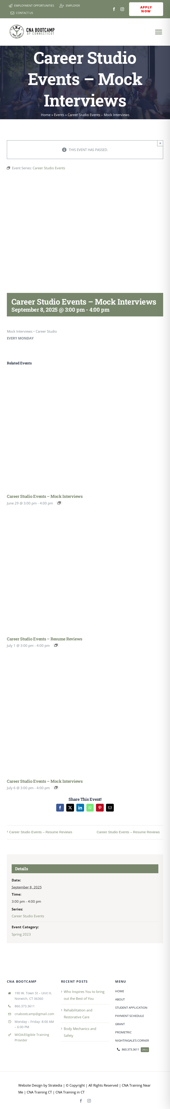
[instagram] (122, 9)
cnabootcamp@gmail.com (34, 1014)
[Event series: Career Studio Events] (59, 502)
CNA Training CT (39, 1092)
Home (45, 114)
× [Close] (160, 143)
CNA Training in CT (70, 1092)
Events (59, 114)
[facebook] (114, 9)
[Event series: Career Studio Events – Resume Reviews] (56, 645)
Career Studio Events (28, 916)
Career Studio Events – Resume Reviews (44, 639)
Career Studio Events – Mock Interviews (45, 496)
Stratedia (55, 1085)
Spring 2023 (21, 934)
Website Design (30, 1085)
